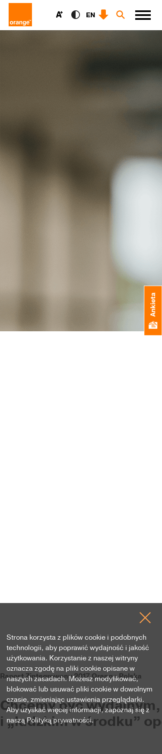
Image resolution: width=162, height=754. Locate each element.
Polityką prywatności (59, 720)
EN (90, 14)
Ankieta (152, 310)
